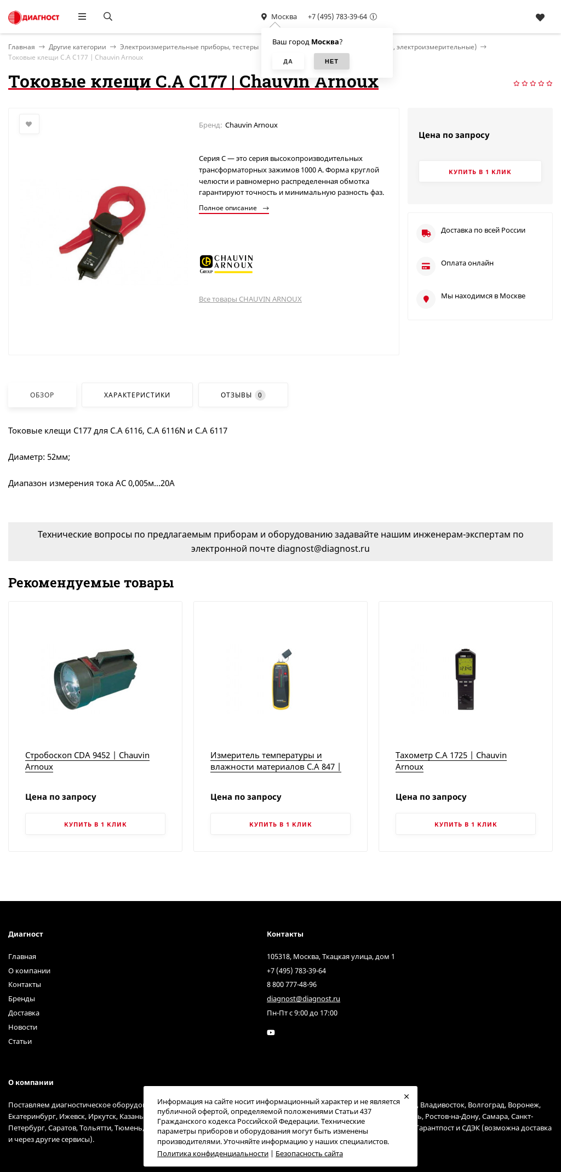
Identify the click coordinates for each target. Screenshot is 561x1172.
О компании (29, 970)
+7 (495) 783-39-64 (337, 16)
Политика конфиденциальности (212, 1153)
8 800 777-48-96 (292, 984)
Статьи (20, 1041)
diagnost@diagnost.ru (303, 998)
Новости (22, 1027)
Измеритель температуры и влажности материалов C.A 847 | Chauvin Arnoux (275, 766)
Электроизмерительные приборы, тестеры (189, 46)
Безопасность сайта (309, 1153)
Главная (22, 956)
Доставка (23, 1013)
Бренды (21, 998)
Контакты (24, 984)
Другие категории (77, 46)
